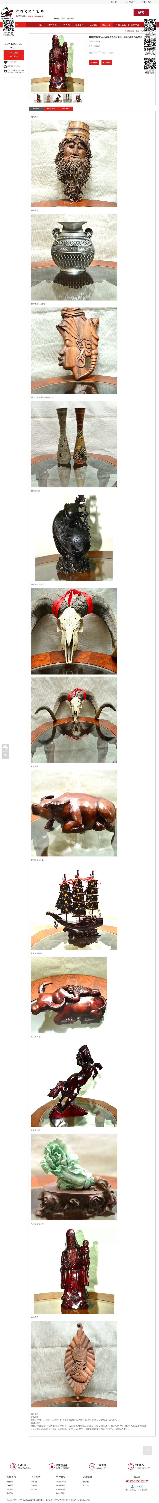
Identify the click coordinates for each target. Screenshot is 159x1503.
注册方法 (10, 1485)
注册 (116, 2)
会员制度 (34, 1489)
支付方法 (10, 1493)
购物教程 (10, 1482)
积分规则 (34, 1485)
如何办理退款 (60, 1493)
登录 (112, 2)
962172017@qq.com (13, 66)
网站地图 (71, 1500)
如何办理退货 (60, 1485)
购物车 (131, 2)
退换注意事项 (60, 1489)
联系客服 (34, 1482)
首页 (41, 25)
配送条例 (10, 1489)
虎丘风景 (70, 19)
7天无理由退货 (61, 1482)
